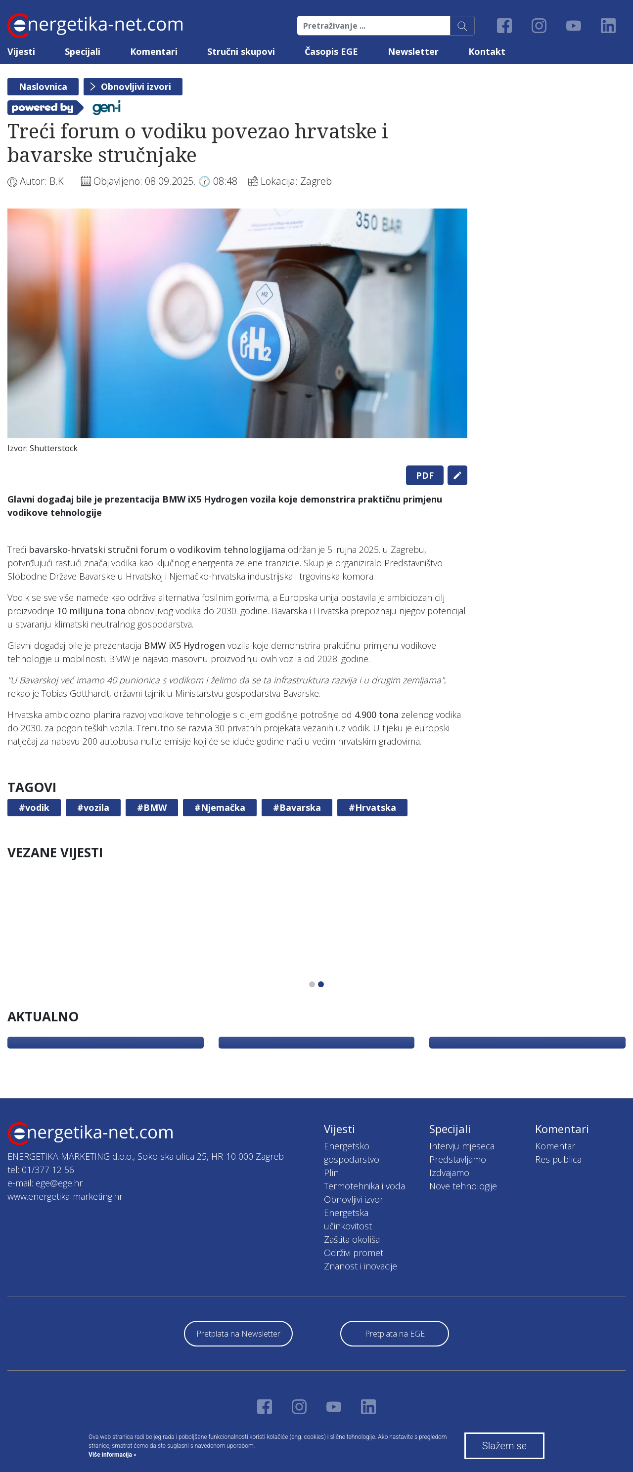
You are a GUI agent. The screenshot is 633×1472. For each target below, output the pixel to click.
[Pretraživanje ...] (374, 26)
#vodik (34, 807)
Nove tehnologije (463, 1186)
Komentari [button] (154, 51)
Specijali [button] (82, 51)
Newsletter (413, 51)
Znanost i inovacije (360, 1266)
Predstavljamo (457, 1159)
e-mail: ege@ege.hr (45, 1183)
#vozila (93, 807)
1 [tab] (312, 984)
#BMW (152, 807)
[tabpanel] (237, 333)
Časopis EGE (331, 51)
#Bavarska (297, 807)
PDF (425, 475)
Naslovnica (43, 86)
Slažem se (504, 1446)
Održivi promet (353, 1253)
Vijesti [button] (21, 51)
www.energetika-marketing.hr (65, 1196)
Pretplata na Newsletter (238, 1333)
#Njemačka (219, 807)
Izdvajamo (449, 1172)
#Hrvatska (372, 807)
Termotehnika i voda (364, 1186)
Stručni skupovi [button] (241, 51)
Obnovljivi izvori (136, 86)
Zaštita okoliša (352, 1239)
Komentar (555, 1146)
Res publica (558, 1159)
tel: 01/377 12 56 (40, 1170)
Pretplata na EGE (395, 1333)
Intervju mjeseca (462, 1146)
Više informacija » (112, 1454)
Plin (331, 1172)
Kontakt (486, 51)
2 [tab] (321, 984)
